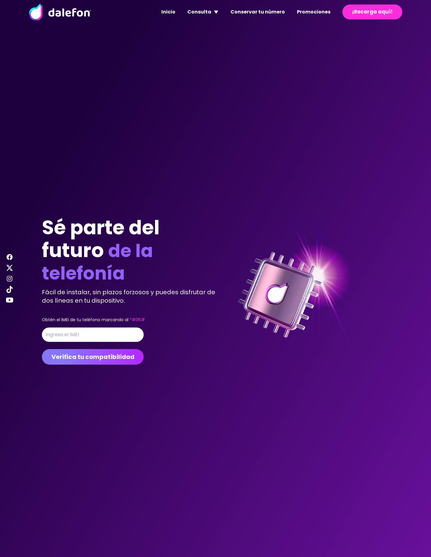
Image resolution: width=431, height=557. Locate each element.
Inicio (168, 11)
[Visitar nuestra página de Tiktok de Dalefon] (9, 289)
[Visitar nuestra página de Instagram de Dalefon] (9, 278)
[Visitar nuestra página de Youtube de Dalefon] (9, 300)
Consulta (202, 11)
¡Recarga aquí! (372, 11)
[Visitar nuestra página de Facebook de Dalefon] (9, 257)
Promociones (313, 11)
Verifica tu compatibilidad (92, 357)
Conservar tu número (257, 11)
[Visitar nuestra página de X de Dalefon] (9, 267)
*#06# (137, 320)
